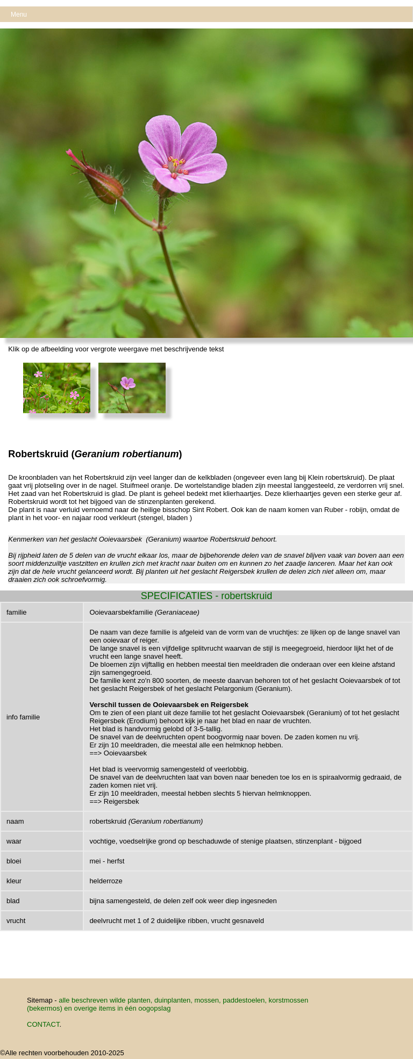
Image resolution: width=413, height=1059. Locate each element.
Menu (19, 14)
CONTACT (43, 1024)
